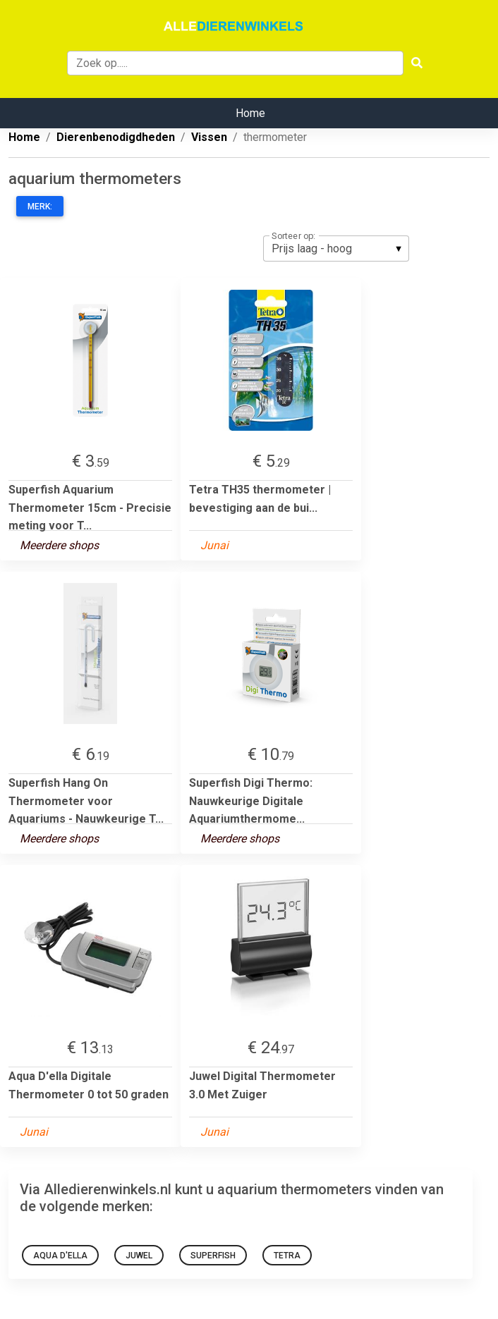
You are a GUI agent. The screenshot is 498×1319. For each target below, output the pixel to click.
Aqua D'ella (60, 1255)
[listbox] (336, 248)
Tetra (287, 1255)
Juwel (139, 1255)
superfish (213, 1255)
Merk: (40, 206)
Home (250, 113)
